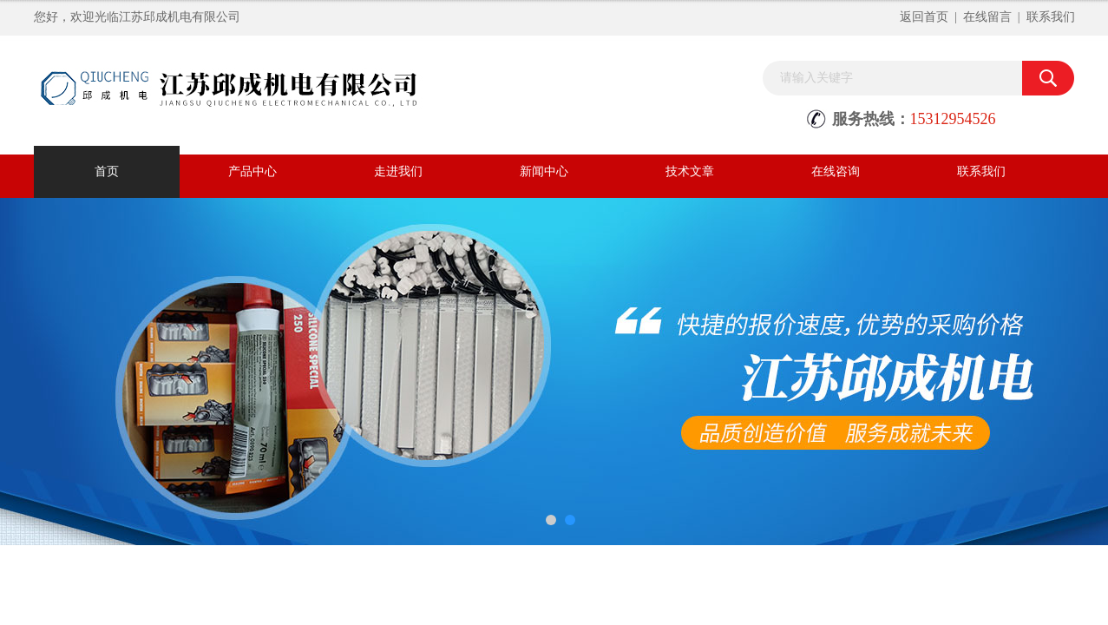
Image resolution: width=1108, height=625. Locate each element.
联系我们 (1050, 16)
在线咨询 (835, 171)
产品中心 (252, 171)
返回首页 (924, 16)
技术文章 (689, 171)
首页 (107, 171)
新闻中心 (544, 171)
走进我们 (398, 171)
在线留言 (987, 16)
